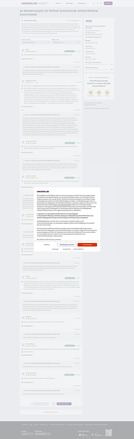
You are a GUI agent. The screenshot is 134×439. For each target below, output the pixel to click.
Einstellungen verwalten (67, 244)
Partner (71, 195)
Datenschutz (66, 249)
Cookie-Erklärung (78, 249)
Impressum (55, 249)
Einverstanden (87, 244)
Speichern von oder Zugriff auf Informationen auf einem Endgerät (58, 214)
